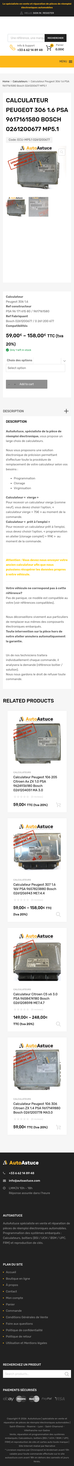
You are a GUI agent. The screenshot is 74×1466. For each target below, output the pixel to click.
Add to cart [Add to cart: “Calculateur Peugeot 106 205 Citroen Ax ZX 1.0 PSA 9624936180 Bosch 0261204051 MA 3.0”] (58, 805)
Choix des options (19, 360)
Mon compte (14, 1298)
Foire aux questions (19, 1324)
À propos (12, 1285)
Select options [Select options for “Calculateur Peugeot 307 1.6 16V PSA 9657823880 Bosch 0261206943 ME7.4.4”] (58, 914)
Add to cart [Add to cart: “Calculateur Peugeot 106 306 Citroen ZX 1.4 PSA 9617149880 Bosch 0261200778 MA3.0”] (58, 1127)
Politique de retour (18, 1336)
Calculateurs (20, 81)
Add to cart (27, 384)
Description (13, 411)
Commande (14, 1311)
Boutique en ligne (18, 1278)
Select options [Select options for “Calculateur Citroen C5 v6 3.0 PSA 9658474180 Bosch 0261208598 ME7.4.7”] (58, 1024)
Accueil (11, 1272)
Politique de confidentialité (24, 1330)
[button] (63, 61)
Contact (11, 1291)
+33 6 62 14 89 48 (27, 50)
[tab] (37, 411)
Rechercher (55, 38)
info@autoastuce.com (24, 1180)
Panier (10, 1304)
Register (48, 13)
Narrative (50, 1446)
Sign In (37, 13)
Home (6, 81)
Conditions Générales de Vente (27, 1317)
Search (67, 1374)
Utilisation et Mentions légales (26, 1343)
